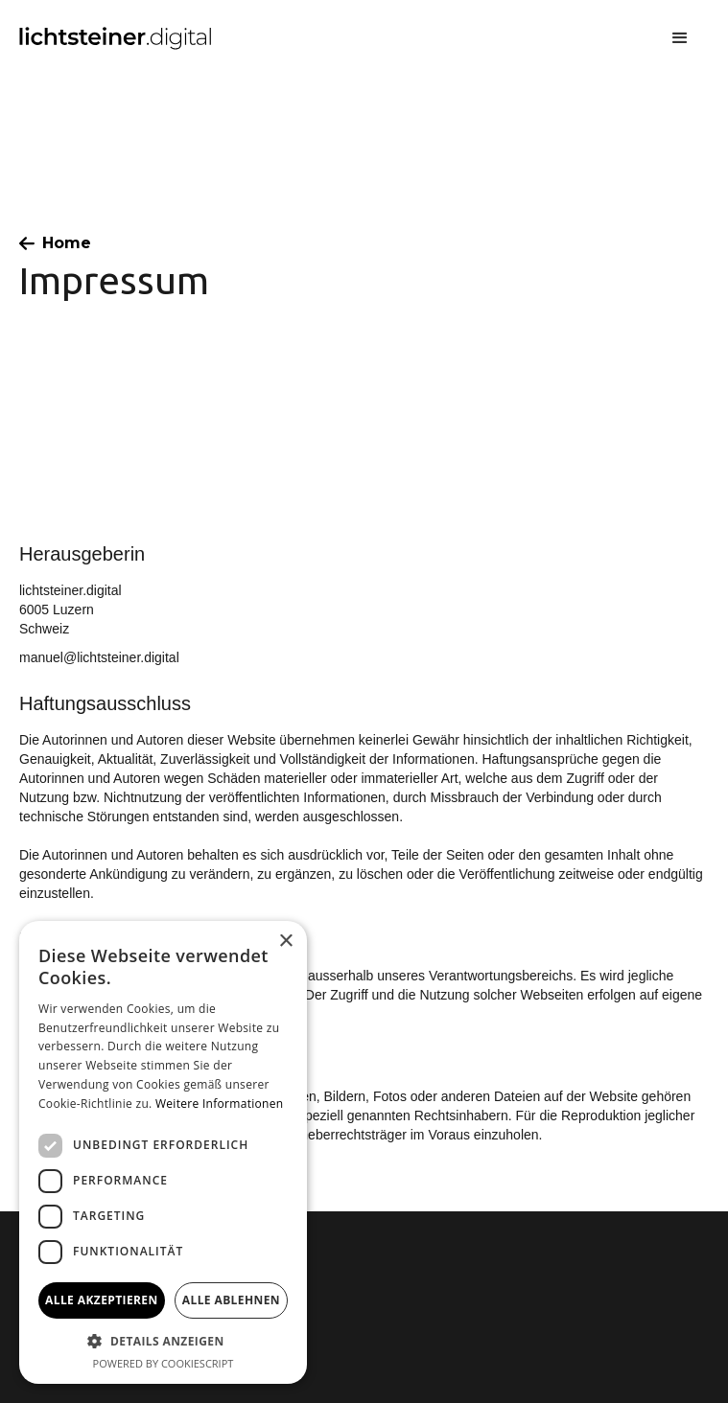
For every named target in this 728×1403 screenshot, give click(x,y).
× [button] (285, 941)
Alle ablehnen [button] (231, 1300)
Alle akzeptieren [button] (101, 1300)
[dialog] (163, 1152)
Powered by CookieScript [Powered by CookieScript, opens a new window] (163, 1363)
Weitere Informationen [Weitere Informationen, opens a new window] (219, 1103)
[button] (680, 38)
